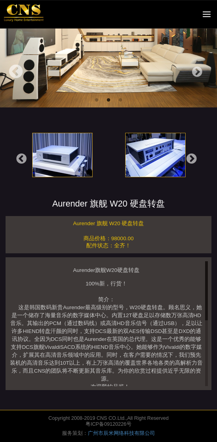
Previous (16, 72)
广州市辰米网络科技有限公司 (121, 433)
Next (197, 72)
